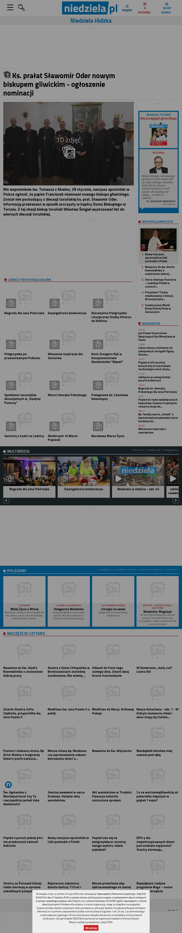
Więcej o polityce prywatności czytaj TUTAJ (90, 922)
